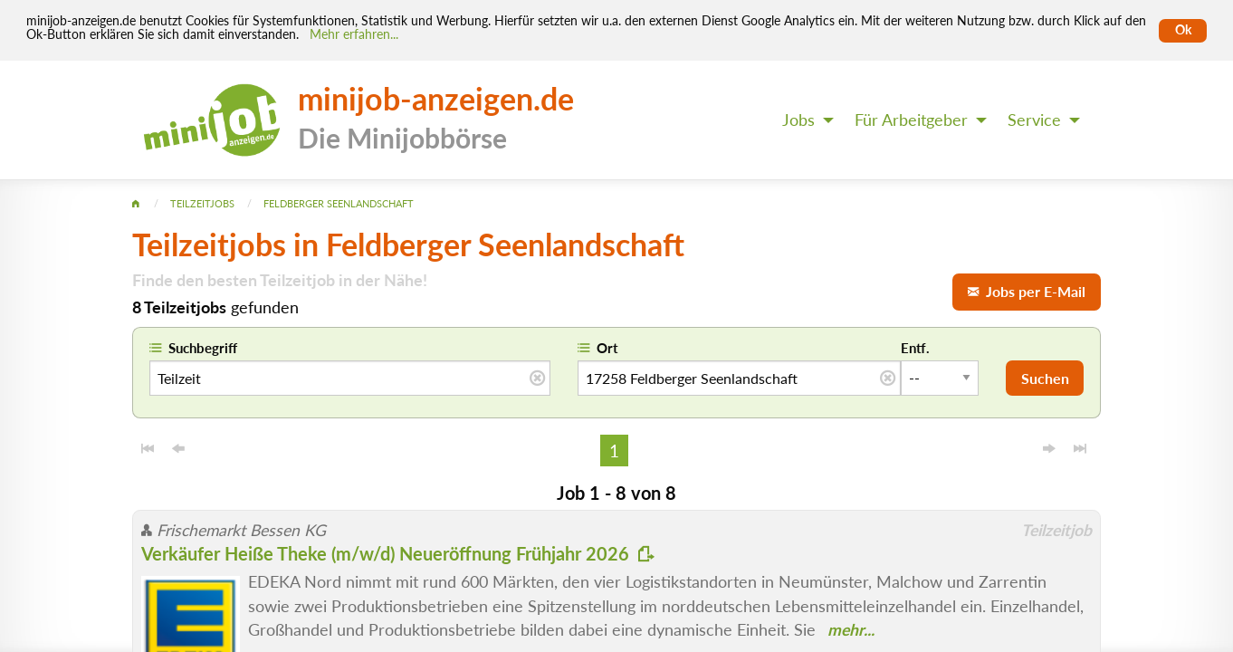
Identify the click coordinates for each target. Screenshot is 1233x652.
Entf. (915, 348)
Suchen (1045, 378)
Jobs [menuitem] (798, 119)
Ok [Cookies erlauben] (1183, 30)
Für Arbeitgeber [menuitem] (911, 119)
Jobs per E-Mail (1026, 291)
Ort (607, 348)
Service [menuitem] (1034, 119)
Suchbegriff (202, 348)
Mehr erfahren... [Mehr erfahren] (354, 34)
